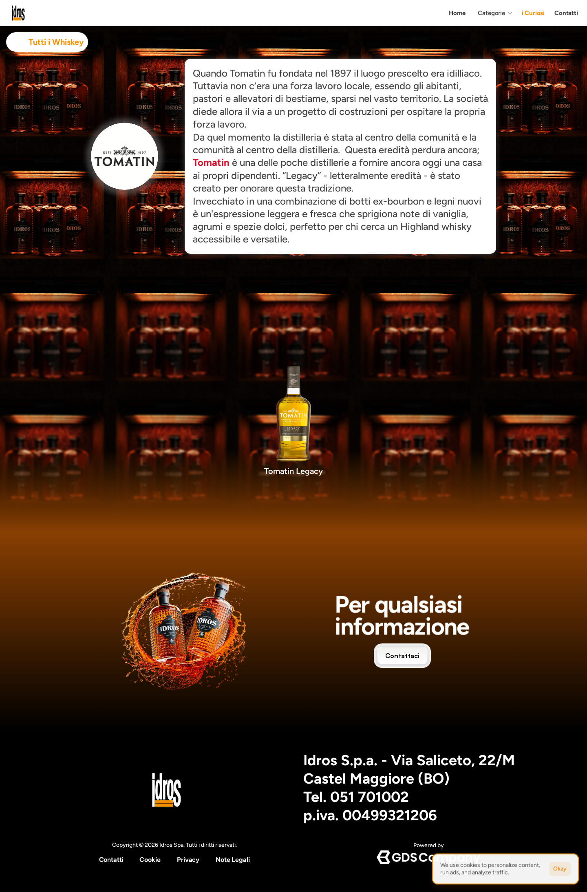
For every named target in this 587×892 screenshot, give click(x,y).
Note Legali (232, 859)
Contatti (111, 859)
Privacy (188, 859)
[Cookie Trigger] (150, 860)
